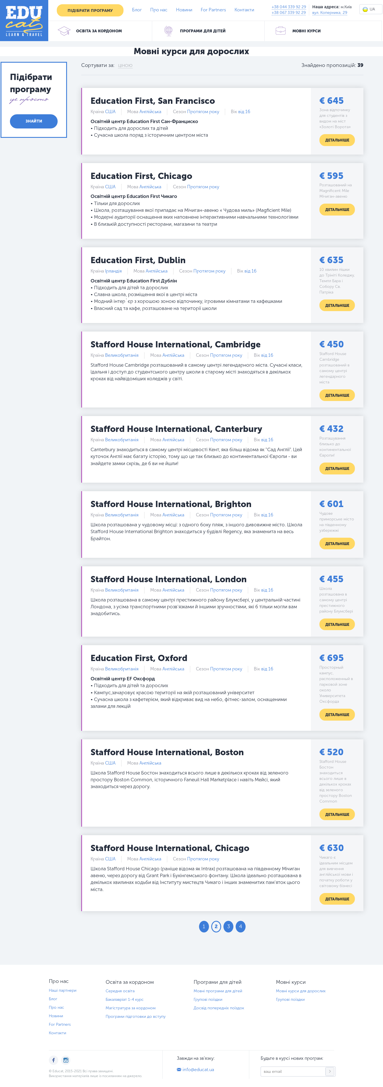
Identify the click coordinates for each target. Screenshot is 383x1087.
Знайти (34, 121)
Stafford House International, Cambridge (176, 344)
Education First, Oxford (139, 658)
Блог (137, 9)
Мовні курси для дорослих (301, 991)
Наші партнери (62, 990)
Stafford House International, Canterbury (176, 429)
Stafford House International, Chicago (170, 848)
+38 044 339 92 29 (289, 7)
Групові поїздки (208, 999)
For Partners (213, 9)
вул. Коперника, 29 (329, 12)
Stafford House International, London (169, 579)
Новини (184, 9)
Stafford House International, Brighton (171, 504)
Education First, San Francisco (153, 101)
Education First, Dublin (138, 260)
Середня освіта (120, 991)
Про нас (159, 9)
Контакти (244, 9)
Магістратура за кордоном (131, 1008)
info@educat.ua (198, 1069)
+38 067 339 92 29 (289, 12)
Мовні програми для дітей (218, 991)
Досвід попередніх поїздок (219, 1008)
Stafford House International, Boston (167, 752)
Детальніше (337, 140)
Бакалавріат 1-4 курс (125, 999)
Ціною (125, 65)
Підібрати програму (90, 10)
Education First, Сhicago (141, 176)
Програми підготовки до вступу (136, 1016)
